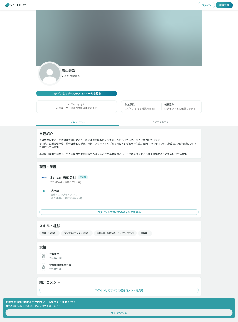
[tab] (77, 121)
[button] (119, 38)
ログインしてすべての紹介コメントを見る (119, 290)
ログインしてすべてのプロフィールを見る (76, 93)
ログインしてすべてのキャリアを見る (119, 212)
